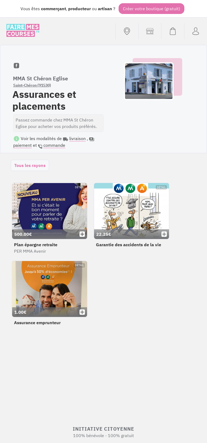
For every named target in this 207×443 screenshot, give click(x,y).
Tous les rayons (30, 165)
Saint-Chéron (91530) (32, 85)
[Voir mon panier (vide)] (172, 31)
